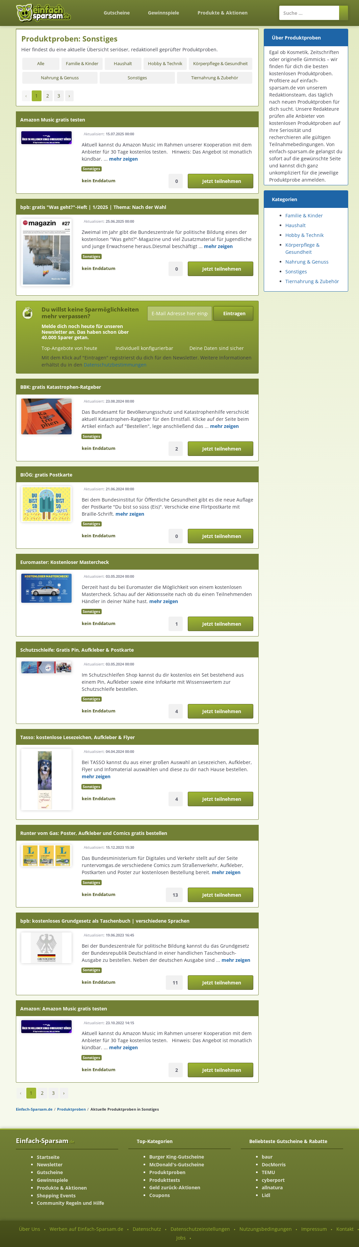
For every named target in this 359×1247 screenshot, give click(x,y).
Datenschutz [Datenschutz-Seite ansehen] (147, 1229)
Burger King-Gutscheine (176, 1157)
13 (175, 895)
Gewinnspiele (163, 12)
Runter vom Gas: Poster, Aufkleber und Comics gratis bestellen (93, 833)
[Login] (265, 9)
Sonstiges (137, 78)
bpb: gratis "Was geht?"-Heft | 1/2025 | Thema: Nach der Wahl (93, 207)
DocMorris (274, 1164)
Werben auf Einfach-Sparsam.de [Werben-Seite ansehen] (86, 1229)
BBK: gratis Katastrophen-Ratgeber (60, 387)
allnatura (272, 1187)
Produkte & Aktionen (62, 1188)
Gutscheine (117, 12)
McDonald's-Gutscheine (176, 1164)
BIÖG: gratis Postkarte (46, 474)
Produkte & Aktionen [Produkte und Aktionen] (223, 12)
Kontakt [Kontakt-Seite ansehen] (345, 1229)
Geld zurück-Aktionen (174, 1187)
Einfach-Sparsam (45, 1140)
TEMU (268, 1172)
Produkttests (164, 1180)
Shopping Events (56, 1195)
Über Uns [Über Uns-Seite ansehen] (29, 1229)
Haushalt (123, 63)
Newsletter (49, 1164)
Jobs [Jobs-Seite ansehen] (181, 1238)
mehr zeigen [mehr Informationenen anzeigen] (123, 159)
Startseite (48, 1157)
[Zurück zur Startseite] (86, 9)
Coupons (159, 1195)
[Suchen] (343, 12)
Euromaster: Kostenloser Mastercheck (64, 562)
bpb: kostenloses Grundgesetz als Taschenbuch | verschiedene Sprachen (104, 921)
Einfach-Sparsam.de (34, 1109)
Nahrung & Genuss (60, 78)
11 (175, 982)
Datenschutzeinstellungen (200, 1229)
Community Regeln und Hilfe (70, 1203)
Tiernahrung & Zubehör (214, 78)
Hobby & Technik (165, 63)
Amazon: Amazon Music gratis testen (63, 1008)
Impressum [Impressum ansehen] (314, 1229)
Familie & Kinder (82, 63)
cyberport (273, 1180)
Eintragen (234, 313)
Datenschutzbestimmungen (115, 364)
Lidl (266, 1195)
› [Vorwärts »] (69, 95)
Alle (40, 63)
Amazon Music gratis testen (52, 119)
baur (267, 1157)
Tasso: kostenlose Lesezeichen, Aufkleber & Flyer (77, 737)
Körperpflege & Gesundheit (220, 63)
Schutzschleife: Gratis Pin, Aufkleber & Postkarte (77, 650)
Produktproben (71, 1109)
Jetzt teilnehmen (221, 181)
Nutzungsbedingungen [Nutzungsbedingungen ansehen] (265, 1229)
